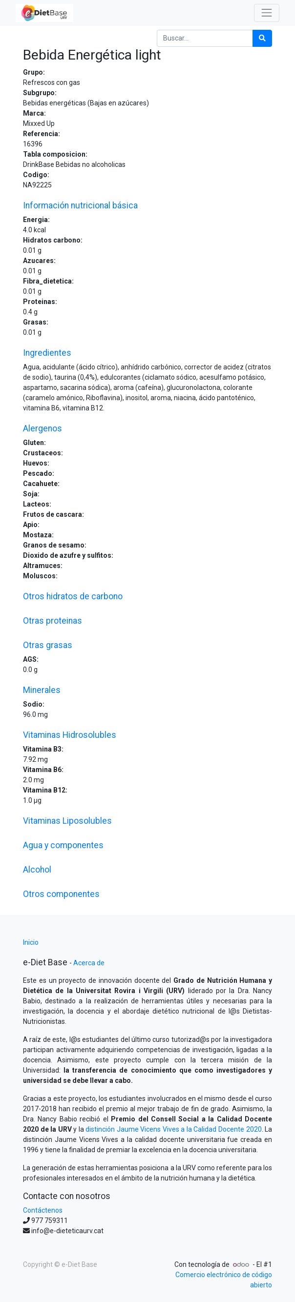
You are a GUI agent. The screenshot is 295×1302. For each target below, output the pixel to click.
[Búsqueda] (262, 38)
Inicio (31, 942)
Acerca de (89, 963)
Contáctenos (43, 1210)
